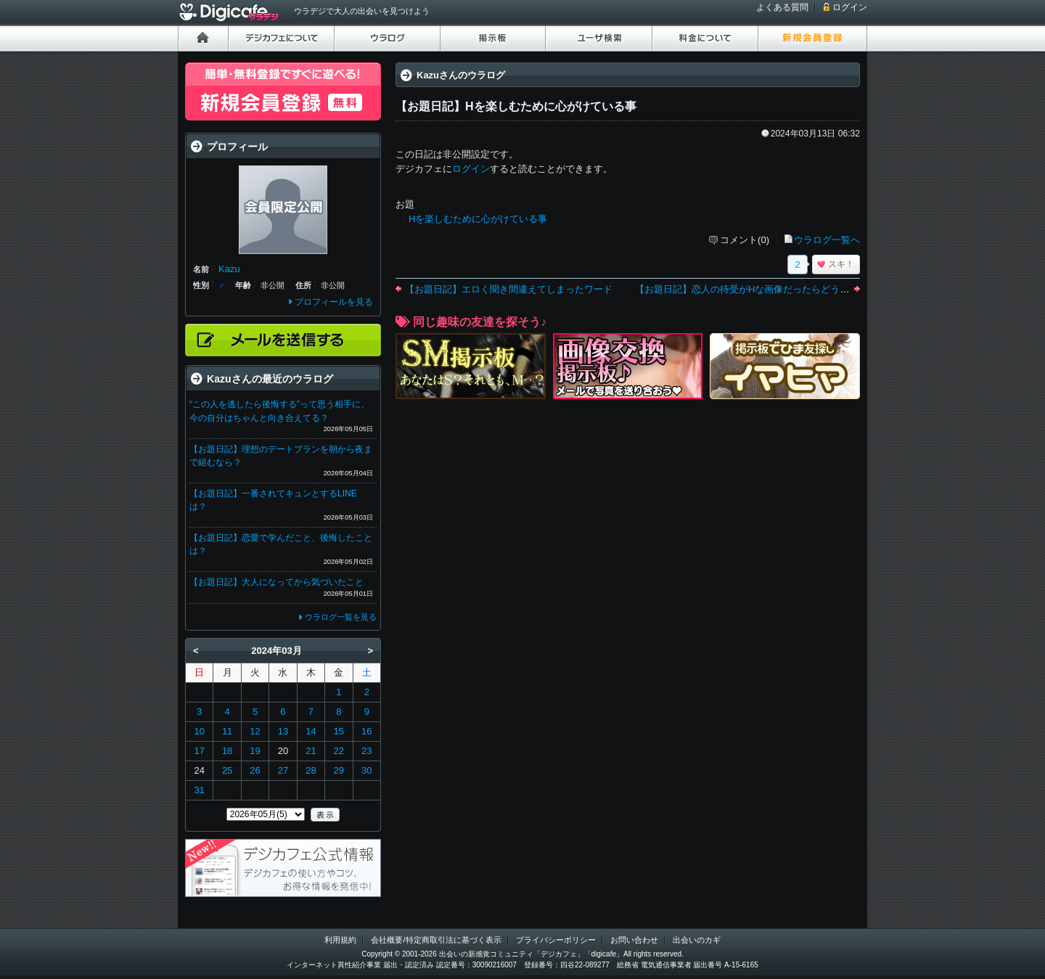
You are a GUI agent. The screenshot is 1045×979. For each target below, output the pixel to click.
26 (255, 770)
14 (311, 731)
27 (283, 770)
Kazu (229, 268)
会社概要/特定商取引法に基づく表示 (436, 939)
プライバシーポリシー (556, 939)
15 (339, 731)
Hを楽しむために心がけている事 (478, 218)
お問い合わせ (634, 939)
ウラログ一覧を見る (341, 617)
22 (339, 750)
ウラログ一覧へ (827, 239)
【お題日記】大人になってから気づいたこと (276, 582)
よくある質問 (782, 7)
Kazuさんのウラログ (461, 75)
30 (366, 770)
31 (199, 790)
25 (227, 770)
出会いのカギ (697, 939)
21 (311, 750)
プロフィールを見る (334, 302)
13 (283, 731)
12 (255, 731)
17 (199, 750)
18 (227, 750)
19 (255, 750)
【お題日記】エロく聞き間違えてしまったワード (508, 289)
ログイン (849, 7)
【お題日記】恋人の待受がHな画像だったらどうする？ (751, 289)
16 (366, 731)
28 (311, 770)
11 (227, 731)
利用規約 (340, 939)
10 (199, 731)
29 (339, 770)
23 (366, 750)
